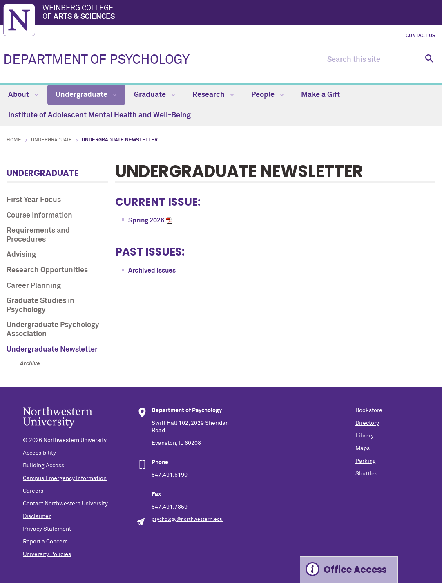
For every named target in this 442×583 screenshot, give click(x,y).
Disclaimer (37, 516)
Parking (365, 461)
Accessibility (39, 453)
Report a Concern (45, 542)
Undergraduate (86, 95)
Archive (30, 364)
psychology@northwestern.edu (187, 519)
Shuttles (366, 474)
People (267, 95)
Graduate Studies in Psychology (40, 305)
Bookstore (368, 410)
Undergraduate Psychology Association (53, 329)
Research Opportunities (47, 270)
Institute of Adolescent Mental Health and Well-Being (99, 115)
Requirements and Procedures (38, 235)
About (23, 95)
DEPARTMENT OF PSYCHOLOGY (96, 60)
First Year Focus (34, 200)
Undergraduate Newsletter (52, 349)
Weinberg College (240, 13)
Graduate (154, 95)
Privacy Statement (47, 529)
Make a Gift (320, 95)
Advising (21, 254)
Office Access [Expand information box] (355, 569)
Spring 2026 (146, 220)
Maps (362, 448)
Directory (367, 423)
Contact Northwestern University (65, 504)
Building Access (43, 466)
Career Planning (34, 285)
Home (14, 140)
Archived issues (152, 270)
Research (213, 95)
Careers (33, 491)
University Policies (47, 554)
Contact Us (420, 36)
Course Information (39, 215)
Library (364, 436)
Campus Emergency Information (65, 478)
